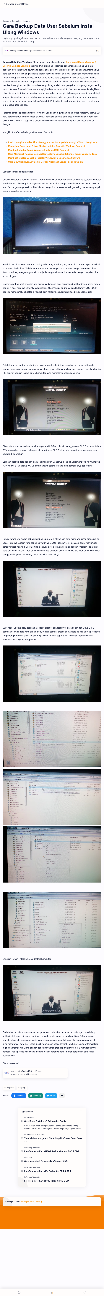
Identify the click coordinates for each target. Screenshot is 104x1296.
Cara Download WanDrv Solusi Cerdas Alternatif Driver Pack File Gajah (45, 162)
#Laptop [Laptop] (21, 1087)
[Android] (29, 1157)
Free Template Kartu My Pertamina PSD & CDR (47, 1171)
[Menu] (52, 1292)
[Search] (100, 4)
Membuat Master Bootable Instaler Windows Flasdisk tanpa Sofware (44, 158)
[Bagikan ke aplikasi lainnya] (62, 1095)
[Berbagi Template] (33, 1147)
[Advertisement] (52, 1222)
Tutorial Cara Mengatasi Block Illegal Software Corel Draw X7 (53, 1140)
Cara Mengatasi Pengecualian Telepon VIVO (46, 1161)
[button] (18, 1095)
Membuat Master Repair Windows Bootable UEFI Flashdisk (38, 150)
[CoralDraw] (30, 1117)
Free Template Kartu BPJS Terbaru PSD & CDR (47, 1181)
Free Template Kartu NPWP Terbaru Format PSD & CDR (51, 1151)
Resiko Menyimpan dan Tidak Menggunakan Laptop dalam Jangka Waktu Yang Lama (52, 142)
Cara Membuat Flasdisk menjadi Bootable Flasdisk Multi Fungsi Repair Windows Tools (52, 154)
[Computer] (30, 1134)
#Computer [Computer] (9, 1087)
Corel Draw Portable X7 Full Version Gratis (45, 1121)
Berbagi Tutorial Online (17, 4)
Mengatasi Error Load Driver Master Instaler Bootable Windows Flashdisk (46, 146)
